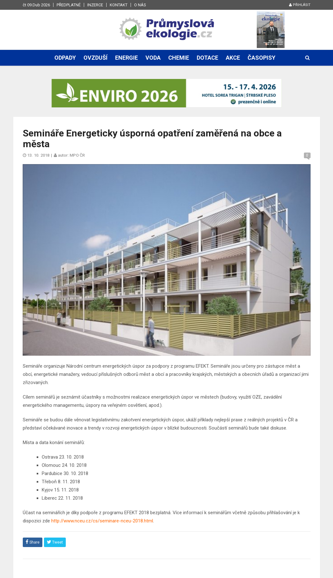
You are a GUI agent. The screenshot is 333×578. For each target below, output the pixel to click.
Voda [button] (153, 57)
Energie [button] (126, 57)
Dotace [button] (207, 57)
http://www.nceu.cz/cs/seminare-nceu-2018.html (102, 521)
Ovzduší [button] (95, 57)
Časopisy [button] (261, 57)
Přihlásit (300, 5)
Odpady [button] (65, 57)
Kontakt (118, 5)
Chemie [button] (178, 57)
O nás (140, 5)
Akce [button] (233, 57)
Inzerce (95, 5)
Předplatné (69, 5)
